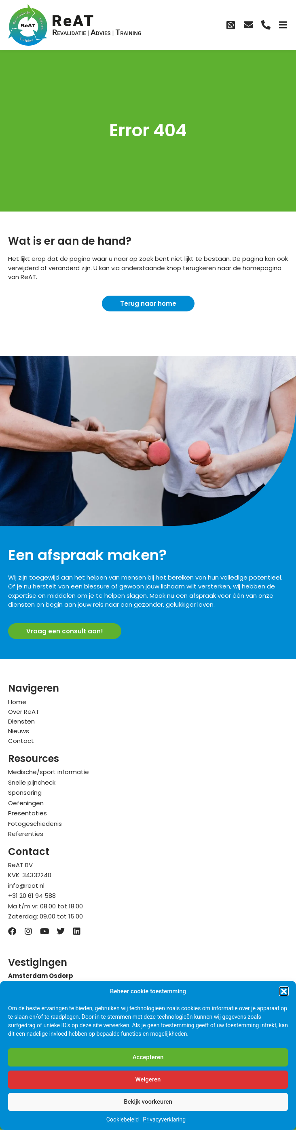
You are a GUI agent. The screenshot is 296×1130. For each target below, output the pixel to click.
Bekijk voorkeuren (148, 1101)
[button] (284, 991)
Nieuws (18, 731)
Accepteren (148, 1057)
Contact (21, 740)
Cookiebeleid (122, 1119)
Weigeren (148, 1079)
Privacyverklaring (164, 1119)
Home (17, 702)
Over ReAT (23, 711)
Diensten (21, 721)
